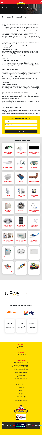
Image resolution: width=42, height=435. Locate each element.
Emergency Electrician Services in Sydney (21, 369)
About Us (21, 346)
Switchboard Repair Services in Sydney (21, 378)
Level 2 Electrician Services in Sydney (21, 372)
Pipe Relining (21, 390)
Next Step (21, 131)
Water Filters (21, 386)
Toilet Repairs (21, 393)
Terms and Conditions (21, 349)
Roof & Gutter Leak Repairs (21, 384)
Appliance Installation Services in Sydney (21, 362)
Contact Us (21, 355)
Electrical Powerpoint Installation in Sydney (21, 373)
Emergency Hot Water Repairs (21, 396)
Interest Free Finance (21, 347)
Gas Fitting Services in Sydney (21, 394)
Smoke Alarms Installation (21, 375)
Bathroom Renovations (21, 389)
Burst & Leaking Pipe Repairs (21, 391)
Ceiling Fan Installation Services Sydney (21, 365)
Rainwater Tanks (21, 387)
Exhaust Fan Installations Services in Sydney (21, 371)
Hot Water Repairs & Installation (21, 397)
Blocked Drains (21, 399)
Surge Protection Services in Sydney (21, 376)
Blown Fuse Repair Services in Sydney (21, 363)
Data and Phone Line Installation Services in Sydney (21, 366)
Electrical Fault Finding (21, 368)
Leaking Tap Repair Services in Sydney (21, 400)
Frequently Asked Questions (21, 354)
